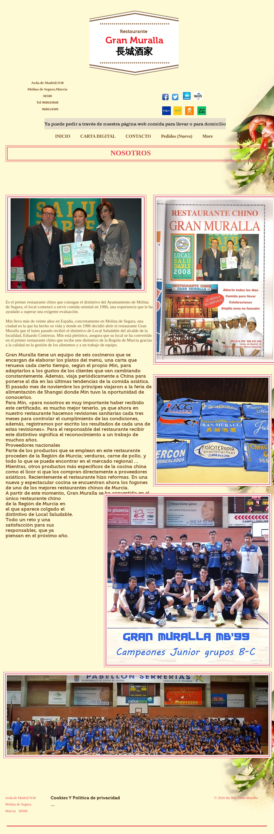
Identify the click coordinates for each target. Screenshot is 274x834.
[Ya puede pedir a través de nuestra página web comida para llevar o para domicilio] (135, 123)
